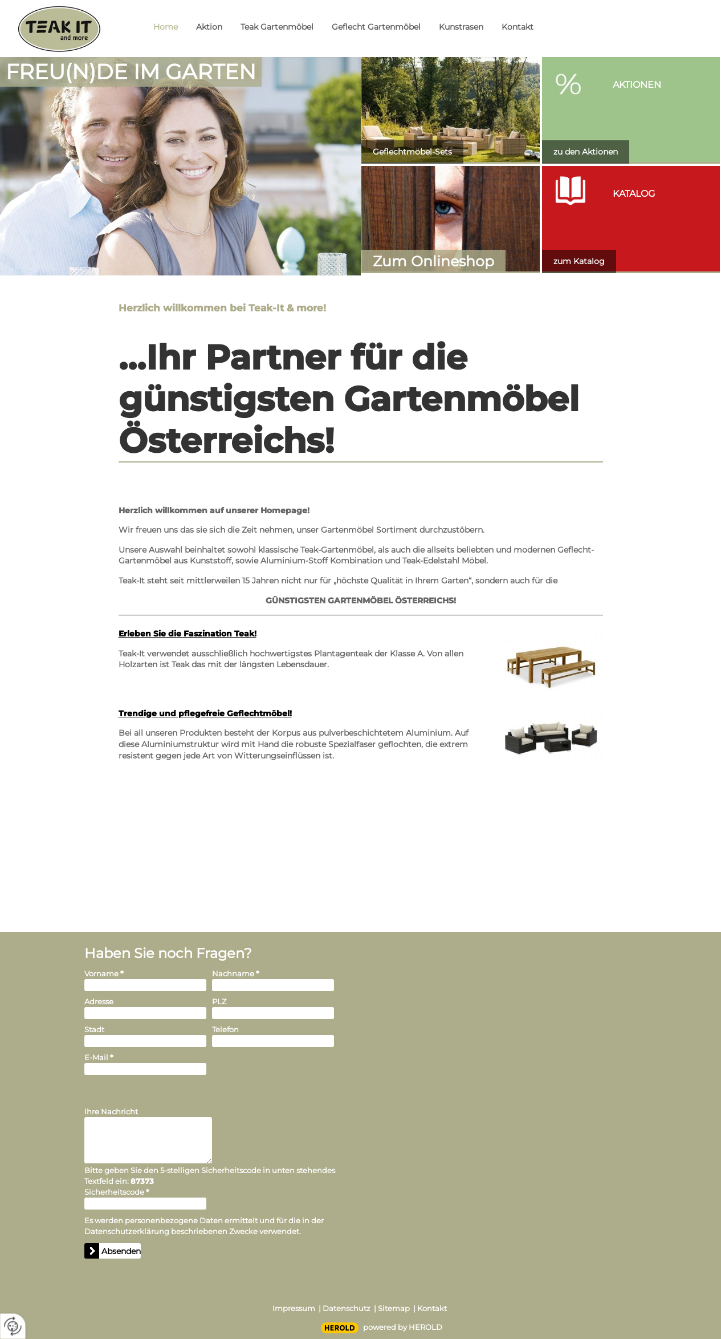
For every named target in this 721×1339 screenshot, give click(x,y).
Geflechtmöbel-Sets (412, 152)
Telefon (225, 1029)
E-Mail (98, 1057)
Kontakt (517, 27)
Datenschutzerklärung (126, 1231)
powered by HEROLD (402, 1327)
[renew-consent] (13, 1326)
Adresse (98, 1001)
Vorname (104, 973)
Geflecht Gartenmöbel (376, 27)
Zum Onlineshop (433, 261)
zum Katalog (579, 261)
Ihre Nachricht (111, 1111)
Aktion (209, 27)
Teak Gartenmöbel (277, 27)
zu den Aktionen (585, 152)
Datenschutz (346, 1308)
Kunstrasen (461, 27)
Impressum (293, 1308)
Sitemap (394, 1308)
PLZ (219, 1001)
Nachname (235, 973)
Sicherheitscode (116, 1191)
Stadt (94, 1029)
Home (165, 27)
